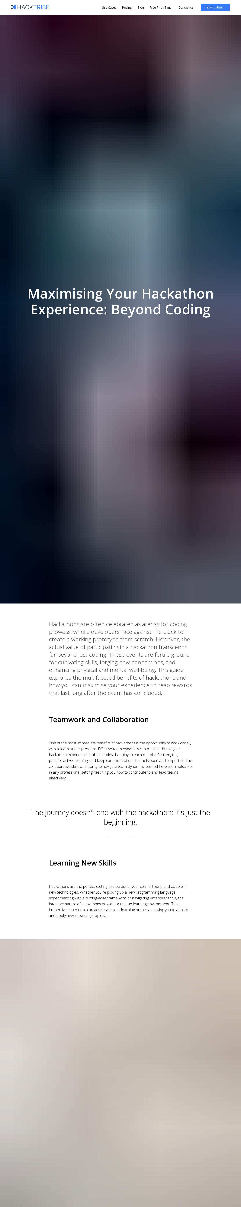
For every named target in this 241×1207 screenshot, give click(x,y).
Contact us (186, 7)
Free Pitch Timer (161, 7)
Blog (140, 7)
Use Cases (109, 7)
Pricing (127, 7)
